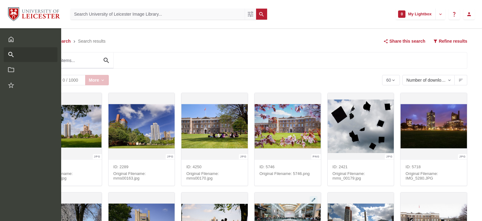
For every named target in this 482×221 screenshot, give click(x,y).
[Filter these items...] (76, 60)
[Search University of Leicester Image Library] (157, 14)
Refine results (450, 41)
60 (389, 81)
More (97, 80)
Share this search (404, 41)
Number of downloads (426, 80)
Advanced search (55, 41)
